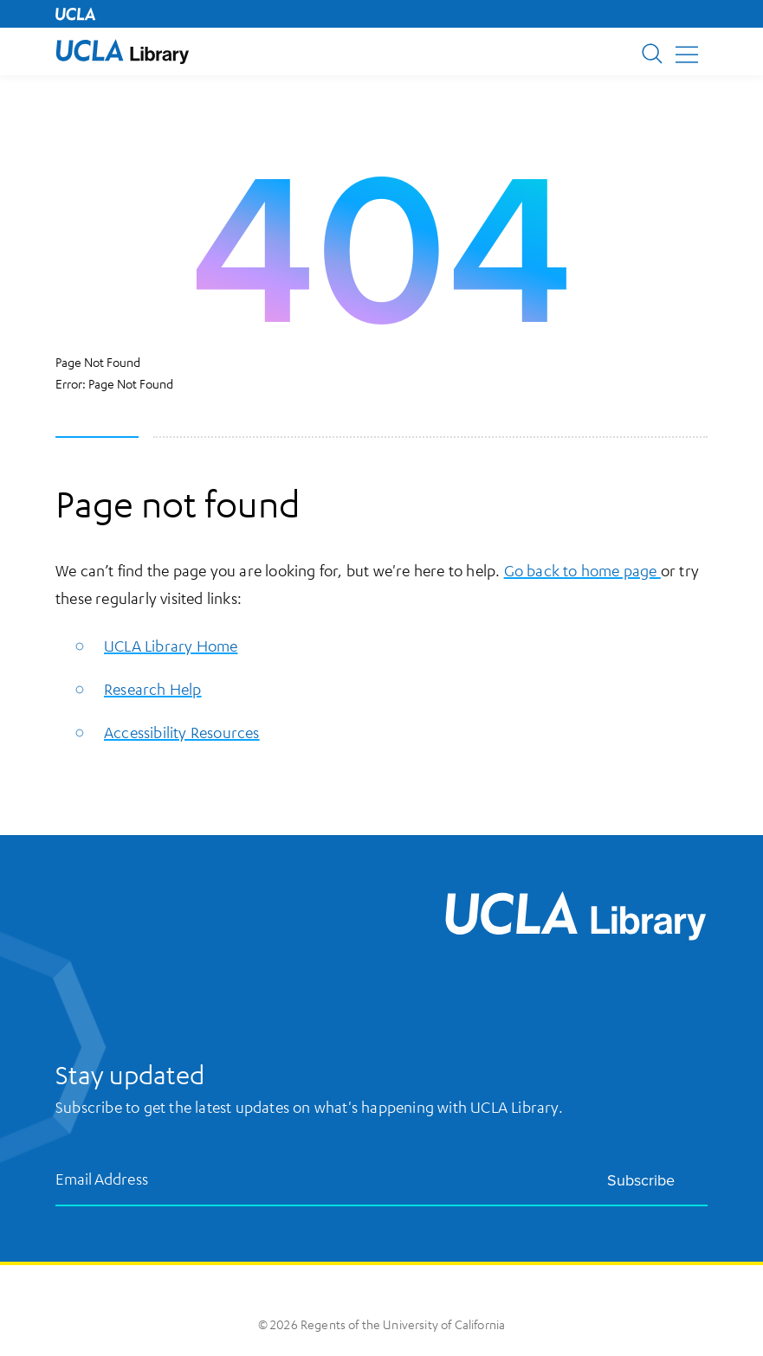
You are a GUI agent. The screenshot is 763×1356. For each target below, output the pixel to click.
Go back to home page (582, 570)
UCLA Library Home (170, 645)
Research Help (153, 688)
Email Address (102, 1178)
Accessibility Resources (182, 732)
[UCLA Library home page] (122, 51)
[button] (122, 51)
